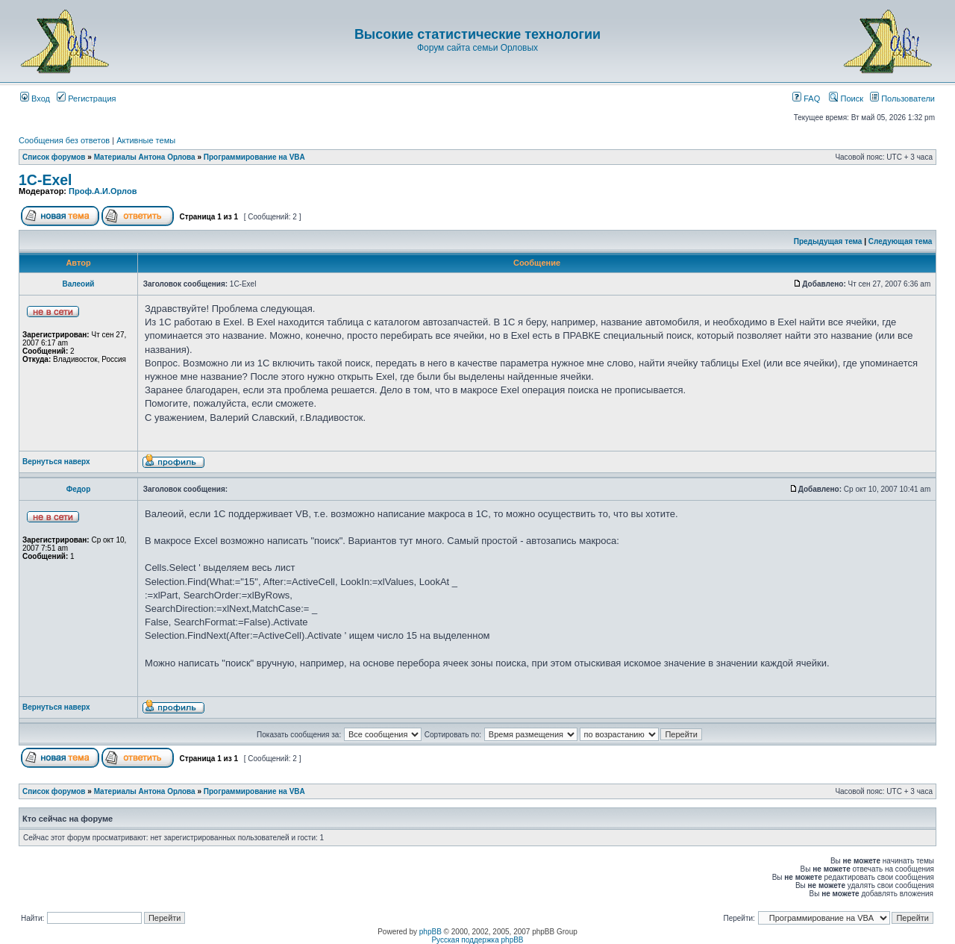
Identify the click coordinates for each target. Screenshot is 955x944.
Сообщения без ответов (64, 140)
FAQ (806, 98)
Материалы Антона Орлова (144, 157)
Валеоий (79, 284)
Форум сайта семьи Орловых (477, 48)
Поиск (846, 98)
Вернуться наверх (56, 461)
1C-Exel (45, 180)
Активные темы (145, 140)
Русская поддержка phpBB (477, 940)
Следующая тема (900, 241)
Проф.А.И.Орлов (103, 191)
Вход (35, 98)
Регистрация (86, 98)
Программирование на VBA (254, 157)
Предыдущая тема (828, 241)
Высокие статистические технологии (477, 34)
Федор (78, 489)
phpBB (430, 932)
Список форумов (54, 157)
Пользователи (902, 98)
